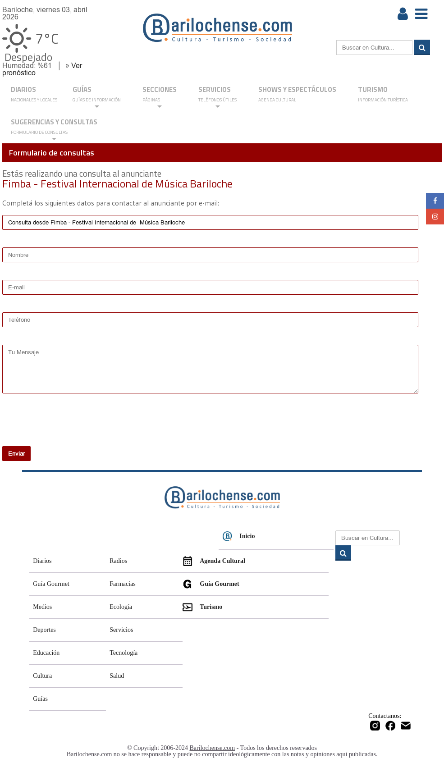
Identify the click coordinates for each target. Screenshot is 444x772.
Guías (40, 698)
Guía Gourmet (51, 583)
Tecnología (123, 652)
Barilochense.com (212, 748)
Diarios (42, 560)
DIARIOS (34, 94)
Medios (42, 606)
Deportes (44, 629)
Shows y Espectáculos (297, 94)
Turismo (383, 94)
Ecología (121, 606)
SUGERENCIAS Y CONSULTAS (54, 129)
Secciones (159, 97)
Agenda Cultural (214, 561)
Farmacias (123, 583)
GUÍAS (97, 97)
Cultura (42, 675)
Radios (118, 560)
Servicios (121, 629)
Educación (46, 652)
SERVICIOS (217, 97)
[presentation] (60, 426)
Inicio (238, 536)
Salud (117, 675)
